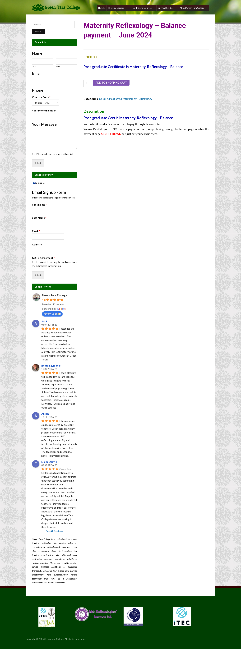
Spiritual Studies (167, 8)
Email (36, 231)
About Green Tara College (193, 8)
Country (37, 244)
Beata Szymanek (51, 365)
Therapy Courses (117, 8)
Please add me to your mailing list (54, 153)
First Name (39, 204)
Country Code (41, 97)
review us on (52, 313)
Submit (38, 163)
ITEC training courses (143, 8)
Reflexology (145, 99)
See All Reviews (54, 531)
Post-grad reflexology (123, 99)
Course (103, 99)
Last (58, 66)
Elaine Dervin (49, 461)
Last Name (39, 217)
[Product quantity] (87, 83)
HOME (101, 8)
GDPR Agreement (43, 257)
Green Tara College (54, 295)
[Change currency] (38, 183)
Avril (44, 321)
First (34, 66)
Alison (45, 413)
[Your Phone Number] (54, 116)
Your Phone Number (45, 110)
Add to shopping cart (112, 83)
